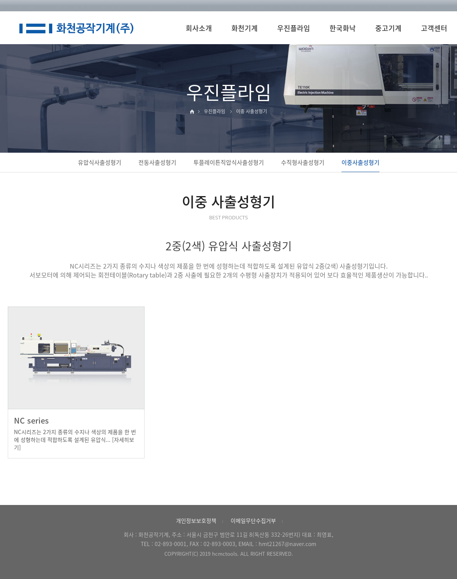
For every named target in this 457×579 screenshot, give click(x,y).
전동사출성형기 (157, 162)
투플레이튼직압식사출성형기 (228, 162)
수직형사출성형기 (302, 162)
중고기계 (388, 28)
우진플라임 (293, 28)
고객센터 (434, 28)
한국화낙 (342, 28)
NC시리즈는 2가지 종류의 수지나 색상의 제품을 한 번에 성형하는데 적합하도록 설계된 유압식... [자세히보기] (75, 439)
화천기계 (244, 28)
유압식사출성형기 (99, 162)
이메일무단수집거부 (253, 520)
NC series (31, 420)
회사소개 (199, 28)
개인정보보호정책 (196, 520)
